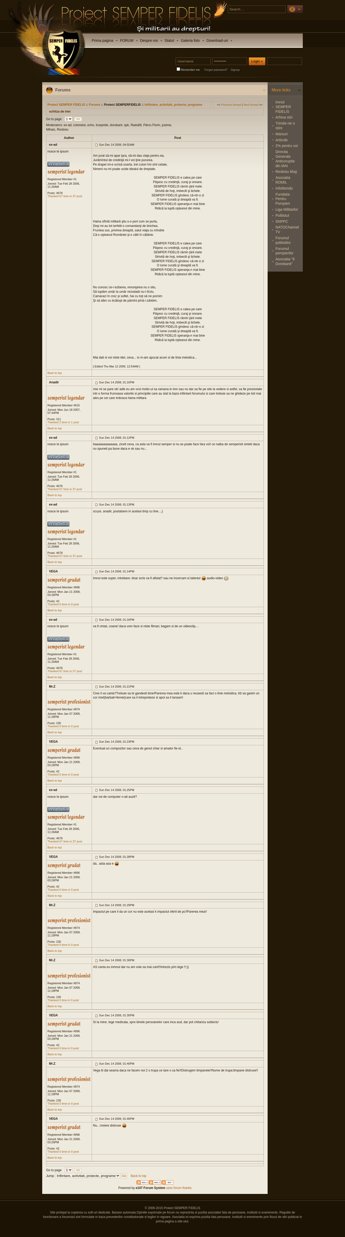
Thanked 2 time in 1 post (63, 422)
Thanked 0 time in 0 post (63, 604)
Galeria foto (190, 40)
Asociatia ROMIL (282, 179)
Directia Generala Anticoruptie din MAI (285, 159)
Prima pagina (102, 40)
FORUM (126, 40)
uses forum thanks (178, 1188)
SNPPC (281, 221)
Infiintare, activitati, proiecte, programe (173, 105)
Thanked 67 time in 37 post (64, 196)
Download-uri (217, 40)
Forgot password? (216, 69)
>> (78, 119)
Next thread (250, 104)
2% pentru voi (286, 146)
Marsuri (281, 134)
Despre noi (149, 40)
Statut (169, 40)
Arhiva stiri (283, 117)
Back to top (54, 372)
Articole (281, 140)
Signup (235, 69)
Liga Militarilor (286, 209)
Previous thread (231, 104)
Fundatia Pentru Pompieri (282, 199)
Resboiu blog (286, 171)
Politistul (282, 215)
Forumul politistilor (283, 240)
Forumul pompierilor (284, 251)
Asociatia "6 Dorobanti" (284, 261)
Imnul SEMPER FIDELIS (283, 107)
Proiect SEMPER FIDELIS (66, 105)
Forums (94, 105)
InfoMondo (284, 188)
